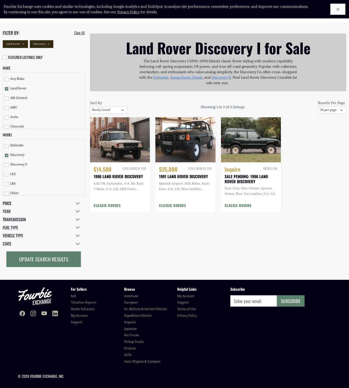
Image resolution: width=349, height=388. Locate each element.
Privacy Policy (187, 316)
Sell (73, 296)
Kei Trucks (131, 335)
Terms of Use (186, 309)
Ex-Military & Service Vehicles (145, 309)
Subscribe (291, 301)
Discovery (41, 44)
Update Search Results (43, 259)
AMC (13, 107)
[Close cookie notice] (338, 9)
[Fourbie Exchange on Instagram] (33, 314)
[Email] (253, 301)
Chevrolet (17, 126)
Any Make (17, 79)
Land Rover (15, 44)
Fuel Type (10, 227)
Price (7, 203)
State (7, 244)
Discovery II (18, 164)
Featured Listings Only (25, 57)
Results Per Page (331, 103)
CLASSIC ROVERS (107, 205)
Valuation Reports (83, 302)
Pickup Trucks (134, 342)
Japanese (130, 329)
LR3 (13, 174)
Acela (14, 117)
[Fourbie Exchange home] (35, 296)
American (131, 296)
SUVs (127, 355)
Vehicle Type (13, 235)
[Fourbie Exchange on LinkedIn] (55, 314)
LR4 (12, 183)
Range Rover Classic (186, 77)
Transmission (14, 219)
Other (14, 193)
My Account (79, 316)
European (131, 302)
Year (6, 211)
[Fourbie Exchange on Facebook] (22, 314)
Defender (17, 145)
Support (76, 322)
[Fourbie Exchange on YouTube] (44, 314)
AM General (18, 98)
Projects (130, 348)
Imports (130, 322)
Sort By (96, 103)
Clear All (79, 32)
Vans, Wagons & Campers (142, 361)
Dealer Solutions (83, 309)
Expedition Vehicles (138, 316)
